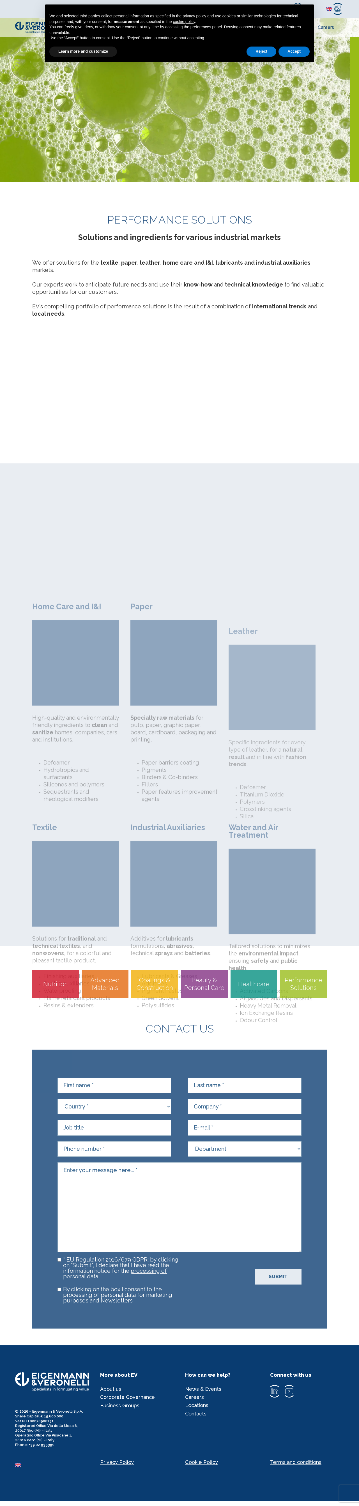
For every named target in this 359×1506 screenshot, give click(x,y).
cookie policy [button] (184, 21)
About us (110, 1394)
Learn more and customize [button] (83, 51)
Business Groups (120, 1411)
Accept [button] (294, 51)
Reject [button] (261, 51)
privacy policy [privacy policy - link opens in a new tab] (194, 16)
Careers (326, 27)
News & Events (203, 1394)
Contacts (196, 1419)
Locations (197, 1411)
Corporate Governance (128, 1402)
